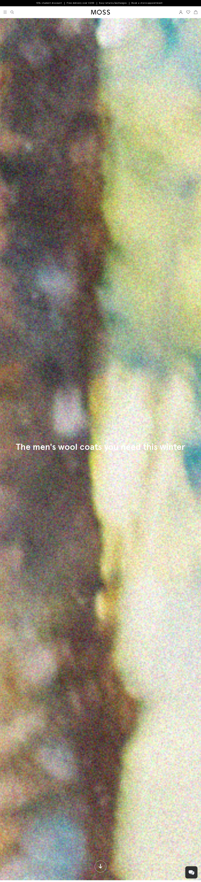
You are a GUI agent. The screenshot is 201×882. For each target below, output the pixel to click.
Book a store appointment (147, 3)
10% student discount (49, 3)
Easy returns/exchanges (113, 3)
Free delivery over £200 (80, 3)
